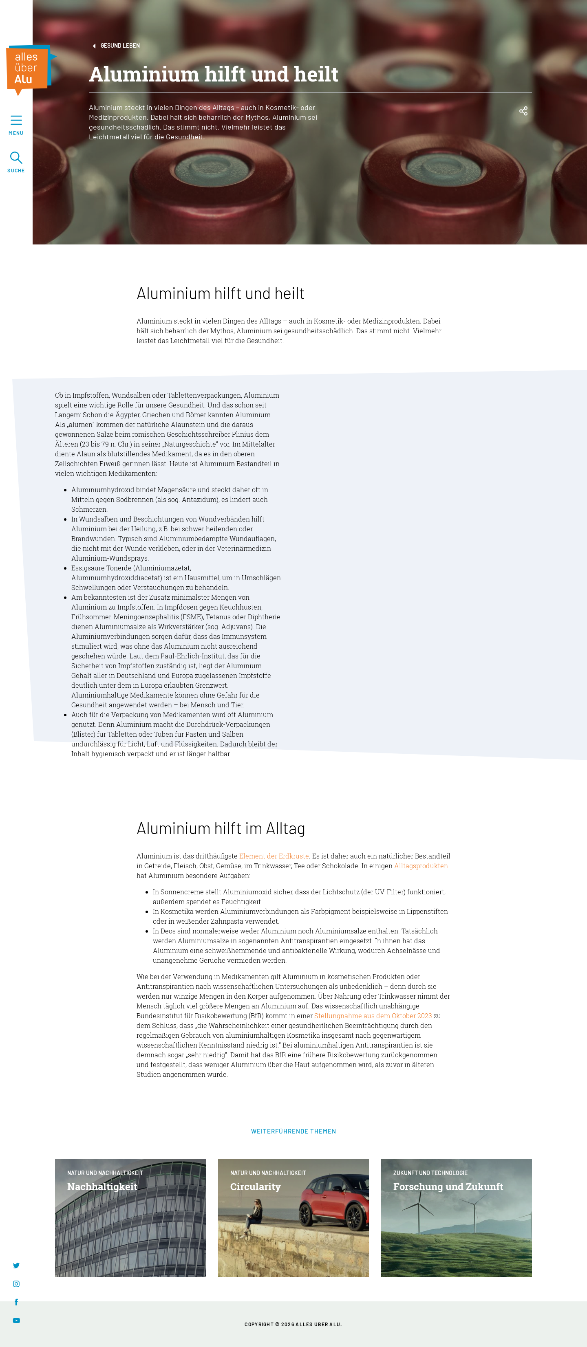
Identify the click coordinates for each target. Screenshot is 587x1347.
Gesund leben (114, 46)
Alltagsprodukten (421, 865)
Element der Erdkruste (274, 856)
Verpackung (129, 714)
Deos (168, 931)
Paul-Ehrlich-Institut (193, 655)
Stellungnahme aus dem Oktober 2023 (373, 1015)
